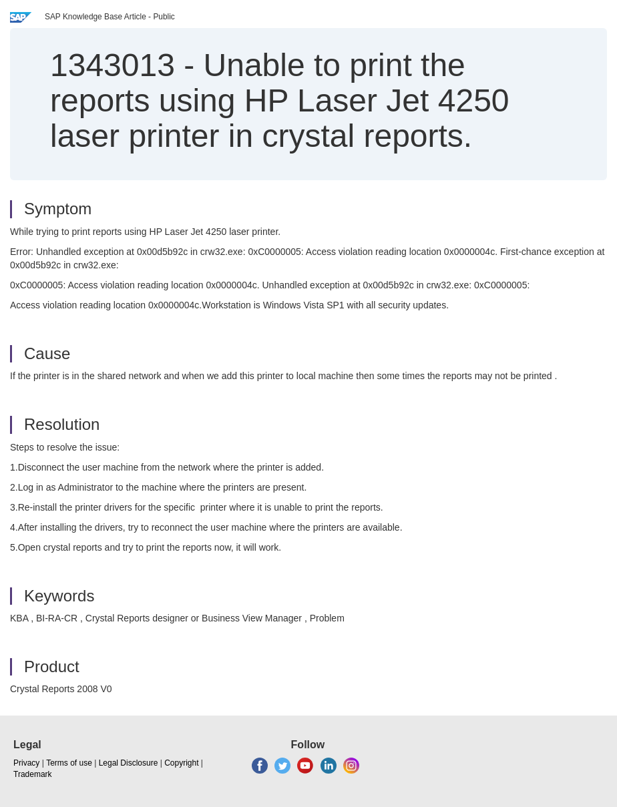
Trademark (32, 774)
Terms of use (69, 763)
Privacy (26, 763)
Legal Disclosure (128, 763)
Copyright (181, 763)
